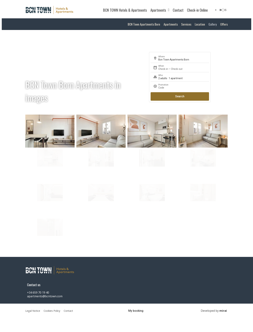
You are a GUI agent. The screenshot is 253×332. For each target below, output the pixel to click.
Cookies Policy (52, 310)
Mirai (223, 311)
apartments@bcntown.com (44, 296)
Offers (224, 24)
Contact (178, 10)
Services (186, 24)
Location (200, 24)
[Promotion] (187, 87)
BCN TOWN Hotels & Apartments (125, 10)
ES (225, 10)
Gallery (212, 24)
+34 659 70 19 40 (38, 292)
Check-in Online (197, 10)
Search (179, 96)
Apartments (159, 10)
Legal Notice (32, 310)
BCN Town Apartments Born (144, 24)
